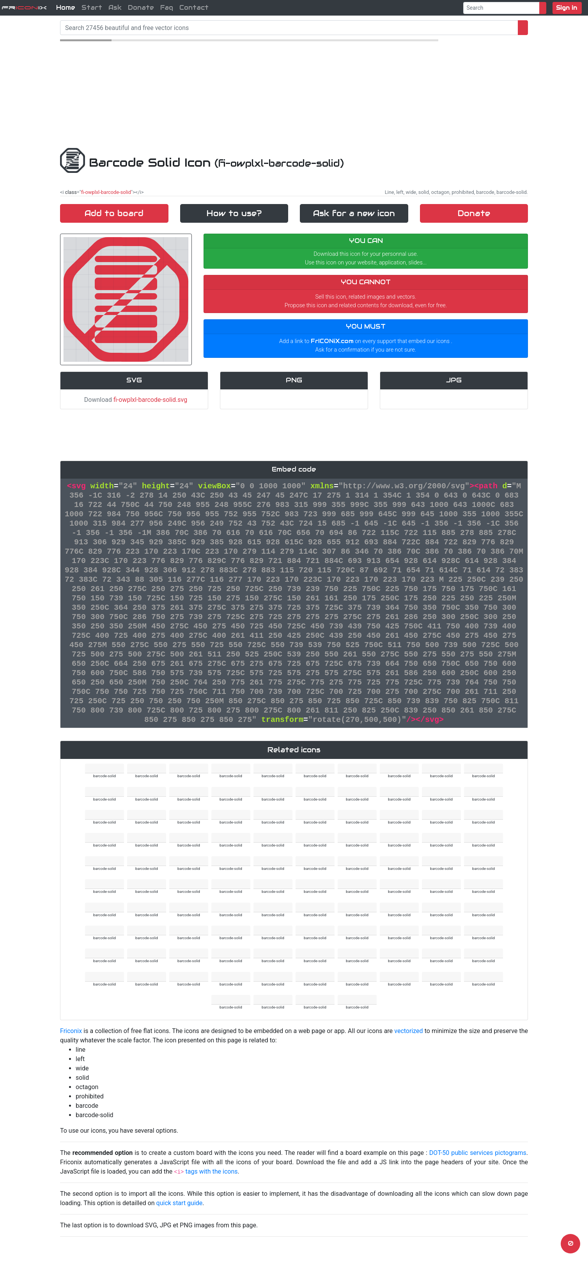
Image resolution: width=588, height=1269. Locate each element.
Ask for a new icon (354, 213)
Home (65, 8)
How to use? (234, 213)
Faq (166, 8)
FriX (24, 7)
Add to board (114, 213)
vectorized (408, 1031)
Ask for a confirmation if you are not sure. (365, 350)
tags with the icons (211, 1171)
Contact (194, 8)
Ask (115, 8)
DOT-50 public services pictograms (477, 1152)
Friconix (71, 1031)
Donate (141, 8)
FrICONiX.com (332, 341)
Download (134, 399)
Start (91, 8)
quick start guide (179, 1203)
